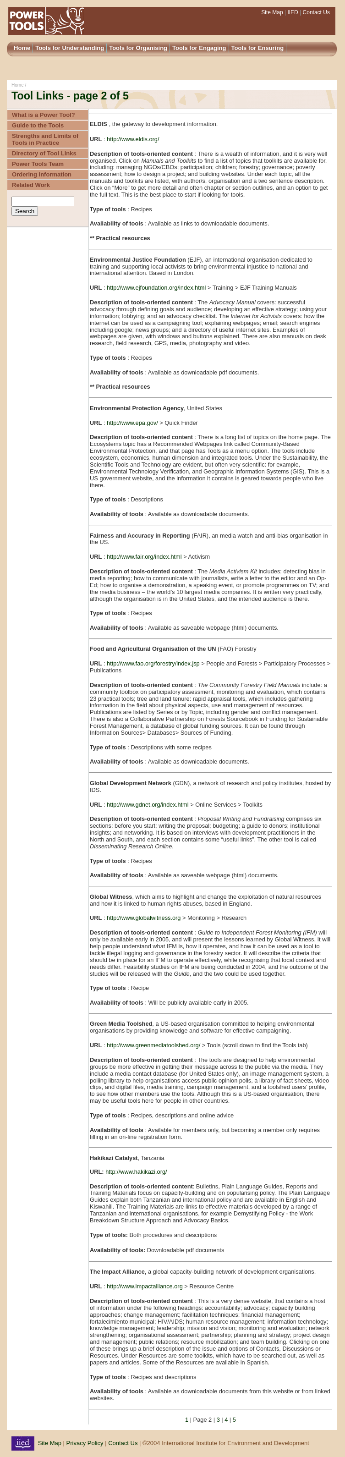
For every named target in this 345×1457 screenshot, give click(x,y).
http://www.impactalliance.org (145, 1286)
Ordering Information (41, 174)
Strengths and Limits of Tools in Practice (45, 139)
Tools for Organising (138, 47)
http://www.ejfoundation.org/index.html (157, 287)
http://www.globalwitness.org (144, 917)
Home (22, 47)
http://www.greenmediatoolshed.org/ (154, 1045)
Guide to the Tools (38, 125)
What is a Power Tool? (43, 114)
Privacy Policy (85, 1443)
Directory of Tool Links (44, 153)
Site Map (273, 12)
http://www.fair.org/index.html (144, 556)
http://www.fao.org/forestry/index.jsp (153, 663)
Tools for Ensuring (257, 47)
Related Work (31, 184)
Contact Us (316, 12)
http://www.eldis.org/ (133, 139)
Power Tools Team (38, 163)
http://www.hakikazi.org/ (136, 1171)
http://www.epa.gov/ (133, 422)
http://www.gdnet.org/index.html (148, 804)
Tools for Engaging (199, 47)
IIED (292, 12)
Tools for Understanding (69, 47)
